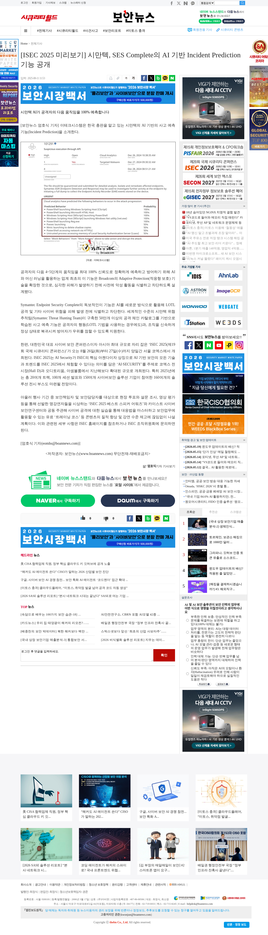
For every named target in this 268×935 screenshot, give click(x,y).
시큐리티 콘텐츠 (232, 29)
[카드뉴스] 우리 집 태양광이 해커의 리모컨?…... (55, 623)
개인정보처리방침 (74, 884)
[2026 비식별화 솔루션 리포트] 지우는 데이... (133, 639)
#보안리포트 (112, 30)
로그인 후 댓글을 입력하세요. (87, 655)
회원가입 (37, 2)
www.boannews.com (96, 454)
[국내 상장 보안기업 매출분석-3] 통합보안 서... (54, 639)
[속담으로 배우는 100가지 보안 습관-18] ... (51, 614)
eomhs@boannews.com (60, 443)
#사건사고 (90, 30)
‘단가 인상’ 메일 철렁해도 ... (212, 451)
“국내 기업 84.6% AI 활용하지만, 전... (210, 496)
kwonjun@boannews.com (136, 914)
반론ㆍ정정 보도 (236, 924)
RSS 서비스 (178, 884)
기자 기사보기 (159, 466)
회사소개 (26, 884)
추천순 (213, 511)
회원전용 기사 (202, 29)
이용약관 (54, 884)
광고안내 (40, 884)
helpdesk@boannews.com (200, 903)
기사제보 (50, 2)
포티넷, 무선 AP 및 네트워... (212, 457)
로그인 (24, 2)
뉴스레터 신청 (78, 2)
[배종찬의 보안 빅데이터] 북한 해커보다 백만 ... (54, 631)
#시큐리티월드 (67, 30)
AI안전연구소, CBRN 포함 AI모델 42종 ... (130, 614)
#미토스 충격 (135, 30)
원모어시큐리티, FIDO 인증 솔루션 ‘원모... (214, 501)
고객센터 (131, 884)
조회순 (191, 511)
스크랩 (63, 2)
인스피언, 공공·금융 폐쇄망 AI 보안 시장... (213, 491)
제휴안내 (146, 884)
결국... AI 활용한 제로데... (211, 467)
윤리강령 (117, 884)
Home (24, 43)
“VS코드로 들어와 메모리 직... (214, 462)
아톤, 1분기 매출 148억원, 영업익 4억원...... (215, 248)
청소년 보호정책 (98, 884)
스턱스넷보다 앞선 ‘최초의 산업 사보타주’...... (133, 631)
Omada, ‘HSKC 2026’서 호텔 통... (207, 486)
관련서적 (160, 884)
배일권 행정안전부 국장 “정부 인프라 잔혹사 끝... (136, 623)
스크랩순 (236, 511)
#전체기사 (44, 30)
